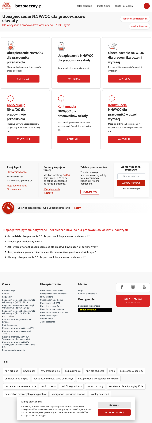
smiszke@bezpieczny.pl (19, 180)
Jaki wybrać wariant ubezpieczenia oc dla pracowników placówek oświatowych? (52, 246)
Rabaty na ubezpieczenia (135, 18)
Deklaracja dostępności (89, 306)
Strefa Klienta (103, 6)
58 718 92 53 (133, 299)
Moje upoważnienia (17, 185)
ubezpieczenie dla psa (16, 378)
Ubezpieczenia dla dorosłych (53, 294)
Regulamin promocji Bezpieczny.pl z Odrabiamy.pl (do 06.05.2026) (18, 306)
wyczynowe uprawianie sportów (69, 394)
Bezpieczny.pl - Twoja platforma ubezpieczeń (22, 6)
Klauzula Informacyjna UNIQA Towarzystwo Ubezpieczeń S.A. (16, 338)
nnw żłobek (29, 370)
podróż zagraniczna (71, 386)
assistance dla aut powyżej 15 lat (126, 386)
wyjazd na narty (95, 386)
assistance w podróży (131, 370)
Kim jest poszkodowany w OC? (24, 241)
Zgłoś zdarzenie (84, 6)
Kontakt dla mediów (87, 294)
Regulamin (7, 297)
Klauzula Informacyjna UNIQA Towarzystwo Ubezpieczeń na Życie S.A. (18, 344)
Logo (80, 290)
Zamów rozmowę (131, 182)
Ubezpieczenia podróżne (51, 300)
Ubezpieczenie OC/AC (50, 303)
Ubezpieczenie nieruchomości (54, 312)
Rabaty (77, 207)
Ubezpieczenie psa (48, 315)
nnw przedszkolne (50, 370)
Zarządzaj (114, 405)
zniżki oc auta (48, 386)
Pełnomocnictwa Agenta (13, 350)
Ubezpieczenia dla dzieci (51, 290)
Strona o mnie (14, 189)
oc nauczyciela (73, 370)
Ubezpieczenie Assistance (52, 309)
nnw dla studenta (95, 370)
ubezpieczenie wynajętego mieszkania (98, 378)
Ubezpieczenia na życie (51, 306)
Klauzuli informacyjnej (36, 415)
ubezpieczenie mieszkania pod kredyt (53, 378)
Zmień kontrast (88, 309)
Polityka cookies (9, 325)
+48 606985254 (15, 176)
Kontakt (5, 294)
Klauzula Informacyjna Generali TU (18, 328)
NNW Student (46, 297)
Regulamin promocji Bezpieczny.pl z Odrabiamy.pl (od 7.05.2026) (18, 301)
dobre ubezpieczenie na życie (20, 386)
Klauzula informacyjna (131, 188)
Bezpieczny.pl (8, 290)
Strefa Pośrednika (124, 6)
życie (112, 370)
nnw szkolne (11, 370)
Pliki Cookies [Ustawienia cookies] (8, 317)
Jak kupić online (139, 26)
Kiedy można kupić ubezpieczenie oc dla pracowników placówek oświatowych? (51, 252)
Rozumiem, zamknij (114, 412)
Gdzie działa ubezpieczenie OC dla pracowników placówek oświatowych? (48, 236)
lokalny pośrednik (100, 394)
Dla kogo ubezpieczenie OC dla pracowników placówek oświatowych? (46, 257)
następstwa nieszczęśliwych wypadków (26, 394)
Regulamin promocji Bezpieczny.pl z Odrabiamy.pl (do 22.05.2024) (18, 312)
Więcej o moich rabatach (52, 191)
